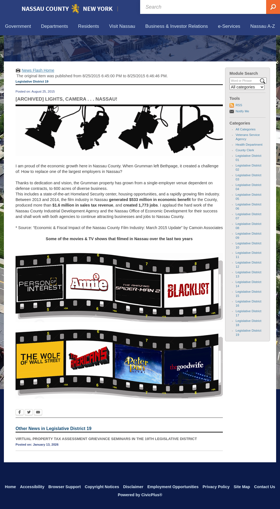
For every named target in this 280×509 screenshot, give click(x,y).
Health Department (249, 170)
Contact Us (264, 487)
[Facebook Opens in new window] (20, 438)
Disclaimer (133, 487)
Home (10, 487)
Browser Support (64, 487)
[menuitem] (18, 26)
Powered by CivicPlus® (140, 495)
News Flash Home (38, 96)
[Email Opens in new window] (38, 438)
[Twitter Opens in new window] (29, 438)
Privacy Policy (216, 487)
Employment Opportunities (173, 487)
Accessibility (32, 487)
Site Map (242, 487)
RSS (239, 131)
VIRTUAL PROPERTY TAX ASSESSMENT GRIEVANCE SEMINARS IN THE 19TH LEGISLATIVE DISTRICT (106, 464)
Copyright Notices (102, 487)
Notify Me (242, 136)
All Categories (246, 155)
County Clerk (245, 176)
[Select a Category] (246, 113)
